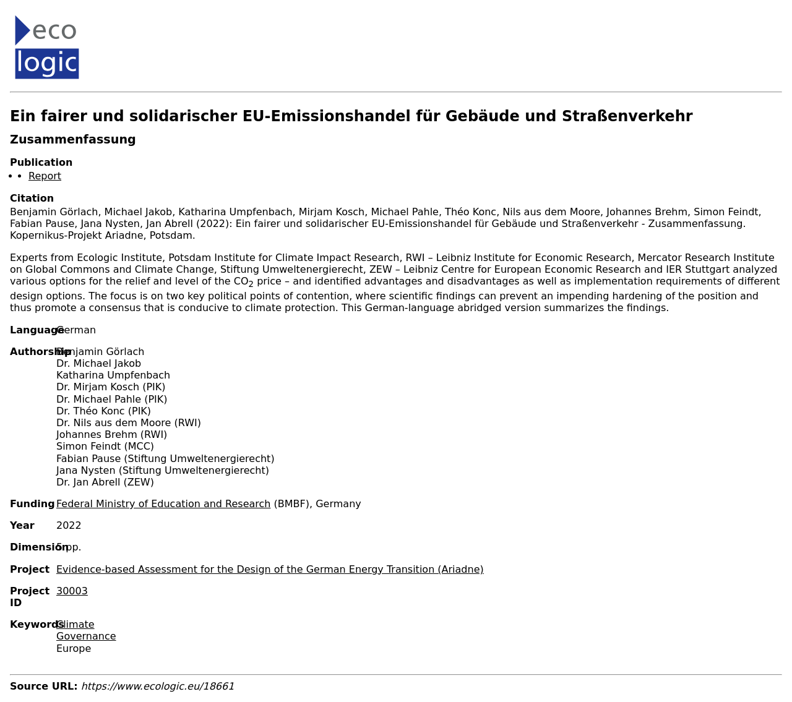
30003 (72, 591)
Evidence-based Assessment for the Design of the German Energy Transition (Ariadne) (270, 569)
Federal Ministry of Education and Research (163, 504)
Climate (75, 624)
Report (44, 176)
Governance (86, 636)
